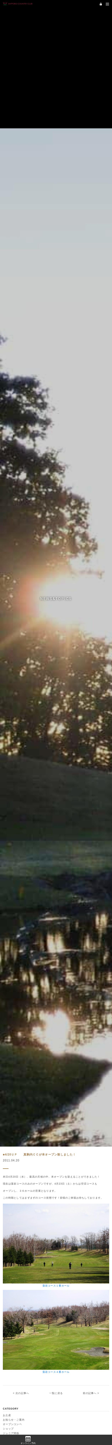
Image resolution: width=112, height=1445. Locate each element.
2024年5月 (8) (65, 1238)
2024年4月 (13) (12, 1246)
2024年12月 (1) (12, 1215)
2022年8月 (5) (65, 1307)
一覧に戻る (56, 1092)
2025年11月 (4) (65, 1177)
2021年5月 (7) (12, 1353)
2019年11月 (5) (65, 1392)
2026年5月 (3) (12, 1162)
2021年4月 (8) (65, 1353)
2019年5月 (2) (12, 1415)
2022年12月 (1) (65, 1292)
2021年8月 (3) (65, 1338)
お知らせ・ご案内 (14, 1119)
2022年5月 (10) (12, 1323)
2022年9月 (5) (12, 1307)
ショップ (8, 1128)
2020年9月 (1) (65, 1369)
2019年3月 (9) (12, 1422)
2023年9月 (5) (12, 1269)
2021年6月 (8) (65, 1346)
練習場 (7, 1141)
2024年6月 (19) (12, 1238)
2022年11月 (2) (12, 1300)
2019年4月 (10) (65, 1415)
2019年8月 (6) (12, 1407)
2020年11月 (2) (65, 1361)
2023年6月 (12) (65, 1277)
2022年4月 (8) (65, 1323)
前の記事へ (89, 1092)
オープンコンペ (12, 1123)
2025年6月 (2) (12, 1200)
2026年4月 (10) (65, 1162)
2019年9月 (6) (65, 1399)
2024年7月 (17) (65, 1231)
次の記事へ (22, 1092)
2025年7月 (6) (65, 1192)
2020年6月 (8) (12, 1384)
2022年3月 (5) (12, 1330)
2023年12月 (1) (65, 1254)
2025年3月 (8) (65, 1208)
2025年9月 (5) (65, 1185)
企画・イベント (12, 1137)
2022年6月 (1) (65, 1315)
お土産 (7, 1114)
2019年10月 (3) (12, 1399)
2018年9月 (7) (65, 1430)
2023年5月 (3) (12, 1284)
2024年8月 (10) (12, 1231)
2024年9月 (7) (65, 1223)
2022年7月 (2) (12, 1315)
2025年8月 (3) (12, 1192)
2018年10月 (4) (12, 1430)
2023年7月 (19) (12, 1277)
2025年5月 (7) (65, 1200)
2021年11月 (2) (65, 1330)
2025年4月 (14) (12, 1208)
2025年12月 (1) (12, 1177)
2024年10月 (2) (12, 1223)
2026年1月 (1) (65, 1169)
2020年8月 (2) (12, 1376)
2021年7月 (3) (12, 1346)
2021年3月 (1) (12, 1361)
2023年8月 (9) (65, 1269)
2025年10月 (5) (12, 1185)
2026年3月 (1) (12, 1169)
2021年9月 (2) (12, 1338)
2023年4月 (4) (65, 1284)
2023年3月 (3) (12, 1292)
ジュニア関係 (11, 1132)
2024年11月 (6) (65, 1215)
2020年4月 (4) (65, 1384)
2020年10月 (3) (12, 1369)
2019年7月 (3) (65, 1407)
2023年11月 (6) (12, 1261)
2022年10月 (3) (65, 1300)
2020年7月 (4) (65, 1376)
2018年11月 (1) (65, 1422)
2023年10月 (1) (65, 1261)
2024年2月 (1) (12, 1254)
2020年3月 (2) (12, 1392)
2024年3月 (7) (65, 1246)
